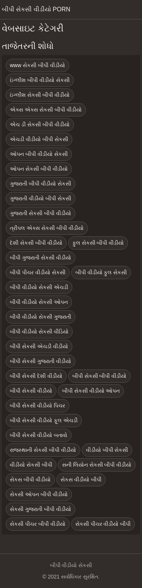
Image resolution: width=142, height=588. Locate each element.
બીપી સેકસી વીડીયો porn (36, 9)
